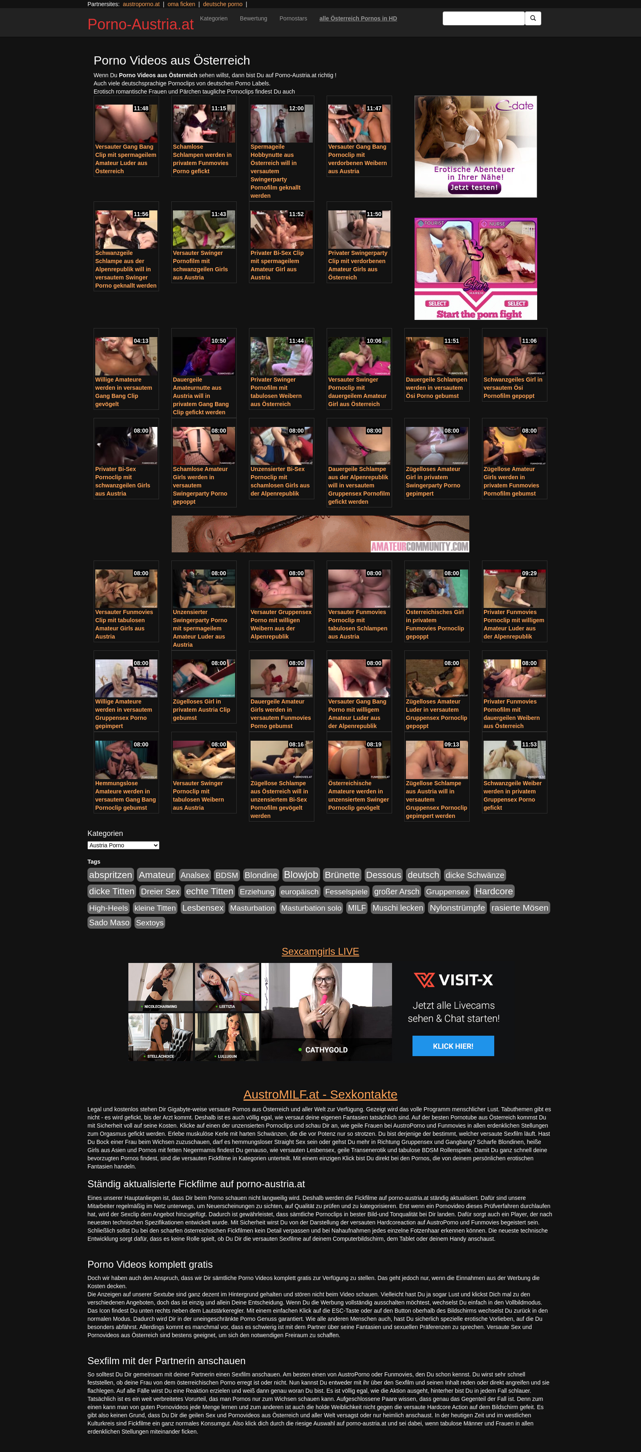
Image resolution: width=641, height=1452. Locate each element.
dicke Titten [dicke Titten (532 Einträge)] (111, 891)
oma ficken (181, 4)
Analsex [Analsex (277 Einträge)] (195, 875)
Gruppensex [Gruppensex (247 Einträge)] (447, 891)
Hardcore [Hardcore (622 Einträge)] (494, 891)
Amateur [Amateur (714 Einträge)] (156, 874)
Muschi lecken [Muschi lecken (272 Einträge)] (397, 907)
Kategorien (214, 18)
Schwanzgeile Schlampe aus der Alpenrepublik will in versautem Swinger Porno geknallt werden (126, 269)
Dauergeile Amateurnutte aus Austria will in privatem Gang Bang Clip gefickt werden (201, 395)
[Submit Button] (533, 18)
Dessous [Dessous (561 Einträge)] (383, 875)
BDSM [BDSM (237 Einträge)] (226, 875)
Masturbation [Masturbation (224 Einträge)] (252, 908)
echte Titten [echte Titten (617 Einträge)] (209, 891)
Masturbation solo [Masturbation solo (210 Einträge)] (311, 908)
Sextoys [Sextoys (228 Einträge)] (150, 922)
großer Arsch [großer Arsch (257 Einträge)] (396, 891)
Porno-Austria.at (140, 24)
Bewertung (253, 18)
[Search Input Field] (484, 18)
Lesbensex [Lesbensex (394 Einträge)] (203, 907)
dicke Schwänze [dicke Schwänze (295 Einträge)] (475, 875)
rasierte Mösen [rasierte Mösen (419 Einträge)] (519, 907)
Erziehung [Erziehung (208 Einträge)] (257, 891)
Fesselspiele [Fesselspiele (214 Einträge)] (346, 891)
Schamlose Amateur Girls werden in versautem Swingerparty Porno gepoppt (200, 485)
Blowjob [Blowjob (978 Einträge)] (301, 874)
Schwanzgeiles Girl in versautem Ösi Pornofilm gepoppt (513, 387)
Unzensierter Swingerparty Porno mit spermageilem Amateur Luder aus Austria (200, 628)
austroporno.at (141, 4)
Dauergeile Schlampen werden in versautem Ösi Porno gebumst (436, 387)
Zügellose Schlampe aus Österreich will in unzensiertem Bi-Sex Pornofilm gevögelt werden (279, 799)
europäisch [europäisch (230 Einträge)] (300, 891)
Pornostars (293, 18)
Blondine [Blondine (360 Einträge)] (261, 875)
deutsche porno (223, 4)
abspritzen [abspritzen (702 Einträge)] (110, 874)
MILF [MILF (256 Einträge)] (357, 907)
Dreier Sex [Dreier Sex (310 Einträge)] (160, 891)
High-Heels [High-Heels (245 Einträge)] (108, 908)
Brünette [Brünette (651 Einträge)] (342, 875)
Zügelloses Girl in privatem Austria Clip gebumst (201, 709)
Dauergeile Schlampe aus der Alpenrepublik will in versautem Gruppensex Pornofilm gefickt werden (359, 485)
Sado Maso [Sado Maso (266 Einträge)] (109, 922)
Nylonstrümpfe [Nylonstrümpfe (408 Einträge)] (457, 907)
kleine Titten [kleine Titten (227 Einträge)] (155, 908)
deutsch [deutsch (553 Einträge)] (423, 875)
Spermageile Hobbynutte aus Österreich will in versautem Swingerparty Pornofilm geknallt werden (275, 171)
